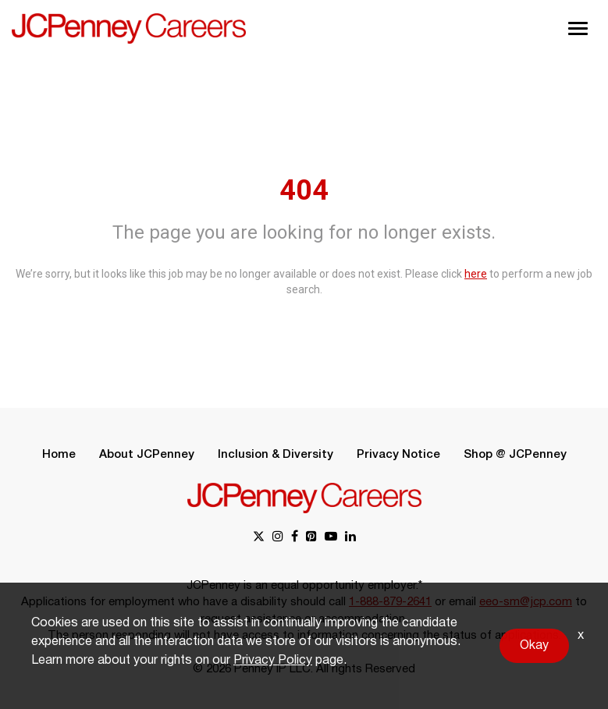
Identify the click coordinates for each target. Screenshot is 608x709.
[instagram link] (277, 538)
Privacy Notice (398, 454)
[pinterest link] (311, 538)
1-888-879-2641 (390, 602)
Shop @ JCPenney (515, 454)
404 (304, 190)
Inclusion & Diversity (275, 454)
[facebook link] (294, 538)
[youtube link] (331, 538)
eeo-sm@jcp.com (525, 602)
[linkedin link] (350, 538)
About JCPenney (146, 454)
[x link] (258, 538)
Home (59, 454)
